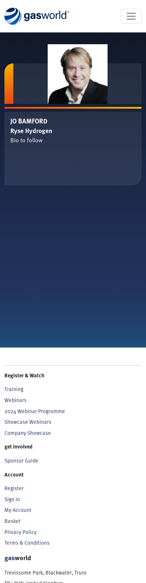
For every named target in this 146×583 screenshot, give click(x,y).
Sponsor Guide (21, 460)
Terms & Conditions (27, 543)
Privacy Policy (20, 532)
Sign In (12, 499)
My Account (17, 510)
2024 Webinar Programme (34, 411)
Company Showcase (27, 433)
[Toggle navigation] (131, 16)
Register (14, 488)
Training (13, 389)
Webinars (15, 400)
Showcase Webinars (27, 422)
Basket (12, 521)
